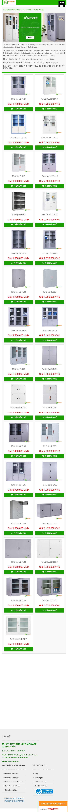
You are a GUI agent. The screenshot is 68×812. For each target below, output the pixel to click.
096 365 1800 (11, 752)
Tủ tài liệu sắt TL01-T (49, 99)
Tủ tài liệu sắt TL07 (18, 602)
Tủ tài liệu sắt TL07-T (18, 640)
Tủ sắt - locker (25, 10)
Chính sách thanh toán (11, 775)
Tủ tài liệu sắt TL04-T (18, 408)
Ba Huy (6, 10)
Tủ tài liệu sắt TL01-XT (18, 138)
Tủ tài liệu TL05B (49, 447)
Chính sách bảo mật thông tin (13, 783)
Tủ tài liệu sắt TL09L (49, 524)
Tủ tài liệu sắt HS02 (18, 331)
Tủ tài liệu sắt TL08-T (49, 563)
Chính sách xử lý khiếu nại (12, 787)
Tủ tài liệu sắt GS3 (18, 215)
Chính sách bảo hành (10, 791)
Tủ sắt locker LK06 (49, 486)
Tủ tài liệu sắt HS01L (50, 254)
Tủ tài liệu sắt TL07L (49, 602)
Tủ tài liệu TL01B (18, 176)
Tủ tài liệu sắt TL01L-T (49, 138)
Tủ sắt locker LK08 (18, 524)
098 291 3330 (21, 752)
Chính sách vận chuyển (11, 779)
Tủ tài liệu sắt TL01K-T (49, 215)
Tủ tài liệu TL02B (49, 292)
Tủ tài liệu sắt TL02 (18, 292)
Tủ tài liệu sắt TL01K (50, 176)
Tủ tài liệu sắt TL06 (18, 486)
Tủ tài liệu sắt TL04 (49, 370)
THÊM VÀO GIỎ (18, 109)
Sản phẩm (14, 10)
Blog (36, 775)
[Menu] (61, 4)
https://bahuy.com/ (13, 762)
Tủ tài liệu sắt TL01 (18, 99)
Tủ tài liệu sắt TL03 (49, 331)
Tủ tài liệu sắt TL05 (18, 447)
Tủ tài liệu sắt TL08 (18, 563)
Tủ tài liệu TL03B (18, 370)
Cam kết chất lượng (41, 787)
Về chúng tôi (39, 779)
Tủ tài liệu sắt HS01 (18, 254)
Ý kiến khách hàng (40, 783)
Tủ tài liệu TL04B (49, 408)
